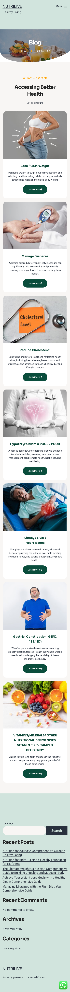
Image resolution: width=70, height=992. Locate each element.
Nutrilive (12, 6)
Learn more (35, 189)
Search (8, 824)
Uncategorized (12, 948)
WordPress (37, 977)
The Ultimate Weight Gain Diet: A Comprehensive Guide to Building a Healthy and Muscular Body (35, 870)
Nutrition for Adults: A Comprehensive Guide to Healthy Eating (34, 853)
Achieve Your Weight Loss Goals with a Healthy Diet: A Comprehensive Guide (34, 879)
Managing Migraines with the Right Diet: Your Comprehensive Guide (32, 888)
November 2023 (13, 929)
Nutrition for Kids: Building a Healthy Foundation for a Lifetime (34, 861)
